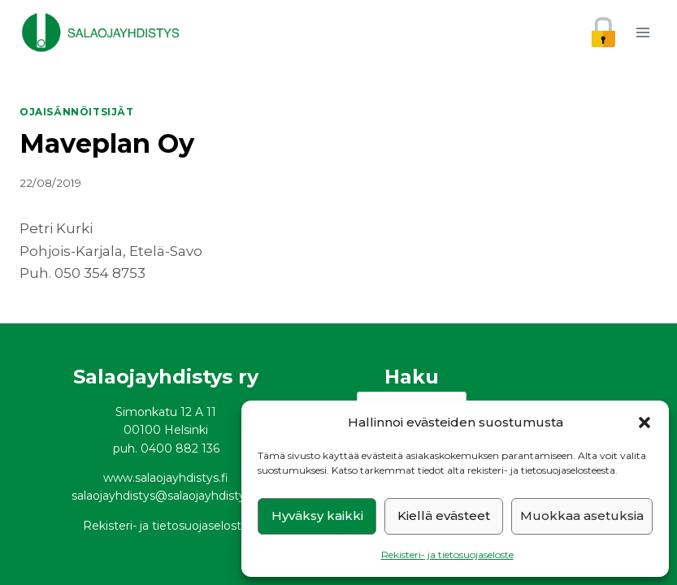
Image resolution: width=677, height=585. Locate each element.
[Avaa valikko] (642, 32)
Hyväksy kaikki (317, 515)
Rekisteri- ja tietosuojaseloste (447, 554)
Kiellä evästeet (443, 515)
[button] (644, 422)
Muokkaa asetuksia (582, 515)
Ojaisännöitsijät (77, 112)
